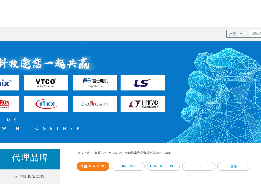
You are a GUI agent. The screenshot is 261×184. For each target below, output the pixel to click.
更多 (233, 166)
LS (199, 166)
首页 (98, 153)
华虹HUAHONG (93, 166)
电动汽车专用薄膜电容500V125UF (148, 153)
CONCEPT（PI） (163, 166)
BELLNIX (128, 166)
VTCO (113, 153)
